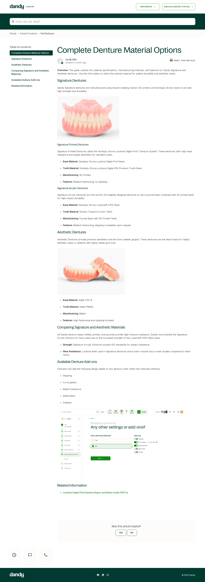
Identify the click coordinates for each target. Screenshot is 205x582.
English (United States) (177, 7)
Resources (146, 7)
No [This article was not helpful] (131, 533)
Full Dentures (47, 33)
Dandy (13, 33)
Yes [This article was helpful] (121, 533)
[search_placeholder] (102, 21)
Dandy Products (28, 33)
